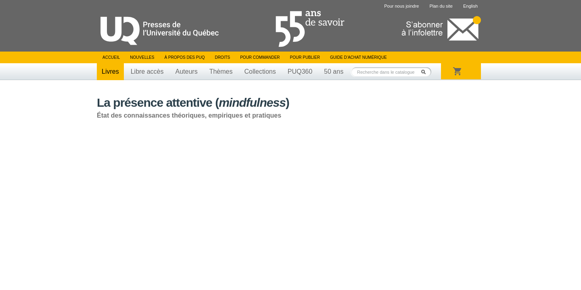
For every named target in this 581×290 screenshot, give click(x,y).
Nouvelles (142, 57)
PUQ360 (300, 71)
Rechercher (426, 72)
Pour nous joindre (401, 6)
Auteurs (187, 71)
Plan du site (440, 6)
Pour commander (260, 57)
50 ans (333, 71)
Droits (222, 57)
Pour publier (305, 57)
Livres (110, 71)
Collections (260, 71)
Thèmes (221, 71)
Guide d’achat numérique (358, 57)
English (470, 6)
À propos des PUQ (184, 57)
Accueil (111, 57)
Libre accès (147, 71)
